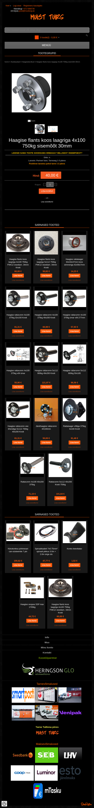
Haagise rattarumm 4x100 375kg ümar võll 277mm (74, 316)
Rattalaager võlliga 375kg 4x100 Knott (74, 427)
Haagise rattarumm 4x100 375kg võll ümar (18, 371)
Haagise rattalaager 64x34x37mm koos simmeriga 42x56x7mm (74, 262)
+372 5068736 (29, 9)
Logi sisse (17, 6)
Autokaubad (15, 62)
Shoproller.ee (86, 804)
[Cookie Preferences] (4, 803)
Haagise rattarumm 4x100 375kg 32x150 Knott (18, 316)
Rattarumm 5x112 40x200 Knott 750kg (60, 483)
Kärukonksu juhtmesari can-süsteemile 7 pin (18, 550)
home (7, 62)
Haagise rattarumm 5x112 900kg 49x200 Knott (46, 371)
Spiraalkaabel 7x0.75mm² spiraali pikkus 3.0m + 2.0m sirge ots (46, 551)
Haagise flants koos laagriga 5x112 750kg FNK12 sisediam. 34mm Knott (46, 263)
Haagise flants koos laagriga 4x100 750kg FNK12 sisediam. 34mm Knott (18, 263)
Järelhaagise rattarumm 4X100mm (46, 427)
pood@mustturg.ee (27, 11)
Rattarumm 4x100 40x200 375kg (32, 483)
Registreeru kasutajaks (32, 6)
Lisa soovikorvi (47, 202)
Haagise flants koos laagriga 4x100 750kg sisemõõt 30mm (58, 62)
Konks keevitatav (74, 549)
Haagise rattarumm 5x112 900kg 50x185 (74, 371)
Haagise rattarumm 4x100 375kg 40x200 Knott (46, 316)
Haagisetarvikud (28, 62)
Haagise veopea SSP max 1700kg (32, 605)
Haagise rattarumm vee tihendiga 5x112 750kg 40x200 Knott (18, 429)
